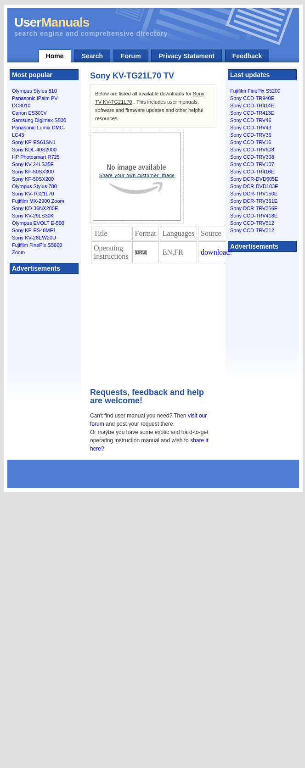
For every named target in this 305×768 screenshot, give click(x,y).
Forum (131, 56)
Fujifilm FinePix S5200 (255, 91)
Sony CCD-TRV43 (250, 127)
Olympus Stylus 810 (34, 91)
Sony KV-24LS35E (33, 164)
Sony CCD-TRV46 (250, 120)
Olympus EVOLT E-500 (38, 223)
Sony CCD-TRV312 (252, 230)
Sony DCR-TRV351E (253, 201)
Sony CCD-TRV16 (250, 142)
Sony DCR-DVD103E (254, 186)
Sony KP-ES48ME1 (34, 230)
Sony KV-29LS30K (33, 215)
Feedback (247, 56)
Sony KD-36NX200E (35, 208)
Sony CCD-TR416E (252, 171)
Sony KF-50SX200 (33, 179)
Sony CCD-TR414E (252, 105)
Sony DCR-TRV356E (253, 208)
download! (216, 252)
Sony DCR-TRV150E (253, 193)
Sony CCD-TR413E (252, 113)
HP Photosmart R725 (36, 157)
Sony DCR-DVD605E (254, 179)
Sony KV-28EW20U (34, 237)
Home (55, 56)
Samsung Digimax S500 (39, 120)
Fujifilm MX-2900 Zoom (38, 201)
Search (92, 56)
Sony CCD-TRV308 (252, 157)
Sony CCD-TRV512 (252, 223)
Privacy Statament (186, 56)
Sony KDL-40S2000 (34, 149)
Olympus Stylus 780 (34, 186)
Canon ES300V (29, 113)
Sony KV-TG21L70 (33, 193)
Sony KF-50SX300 (33, 171)
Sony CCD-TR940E (252, 98)
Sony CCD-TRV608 (252, 149)
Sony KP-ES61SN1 (34, 142)
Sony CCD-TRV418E (253, 215)
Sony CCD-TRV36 (250, 135)
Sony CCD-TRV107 (252, 164)
